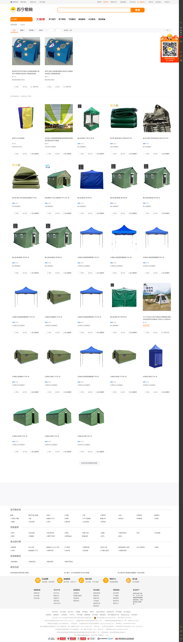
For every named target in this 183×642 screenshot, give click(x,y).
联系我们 (48, 615)
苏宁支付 (56, 593)
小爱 (29, 518)
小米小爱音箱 (140, 547)
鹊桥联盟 (87, 615)
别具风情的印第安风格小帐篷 (19, 573)
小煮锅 (102, 533)
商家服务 (116, 590)
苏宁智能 (118, 612)
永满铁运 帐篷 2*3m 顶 (52, 436)
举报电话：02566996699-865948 (125, 623)
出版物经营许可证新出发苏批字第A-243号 (89, 620)
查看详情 (34, 87)
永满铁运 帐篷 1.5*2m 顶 (52, 376)
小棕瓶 (66, 518)
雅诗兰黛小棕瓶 (33, 515)
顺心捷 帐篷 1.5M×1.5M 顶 (85, 138)
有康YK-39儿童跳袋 (18, 138)
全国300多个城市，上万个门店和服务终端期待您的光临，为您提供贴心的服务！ (138, 599)
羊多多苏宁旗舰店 (50, 147)
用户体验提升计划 (113, 615)
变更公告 (97, 626)
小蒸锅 (12, 522)
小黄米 (12, 536)
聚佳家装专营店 (50, 80)
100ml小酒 (103, 547)
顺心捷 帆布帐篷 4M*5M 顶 (53, 257)
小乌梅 (66, 515)
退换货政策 (96, 593)
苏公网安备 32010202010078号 (104, 618)
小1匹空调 (85, 522)
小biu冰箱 (31, 533)
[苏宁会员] (133, 2)
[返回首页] (14, 2)
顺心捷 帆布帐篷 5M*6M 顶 (118, 198)
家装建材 (81, 19)
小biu (119, 515)
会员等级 (36, 595)
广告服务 (116, 595)
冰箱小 (48, 515)
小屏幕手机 (49, 550)
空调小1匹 (85, 533)
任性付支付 (57, 603)
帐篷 (11, 515)
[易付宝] (151, 2)
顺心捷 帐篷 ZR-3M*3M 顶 (118, 317)
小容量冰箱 (85, 547)
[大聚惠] (40, 19)
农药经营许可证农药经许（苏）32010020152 (129, 626)
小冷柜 (12, 550)
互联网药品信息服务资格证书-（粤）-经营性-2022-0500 (122, 620)
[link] (14, 30)
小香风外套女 (122, 533)
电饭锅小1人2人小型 (52, 547)
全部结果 (13, 25)
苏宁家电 (62, 19)
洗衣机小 (121, 518)
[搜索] (96, 10)
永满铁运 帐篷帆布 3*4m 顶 (20, 376)
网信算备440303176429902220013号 (117, 629)
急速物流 (67, 579)
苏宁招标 (95, 615)
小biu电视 (157, 533)
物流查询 (76, 601)
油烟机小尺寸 (50, 518)
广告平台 (72, 615)
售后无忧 (88, 579)
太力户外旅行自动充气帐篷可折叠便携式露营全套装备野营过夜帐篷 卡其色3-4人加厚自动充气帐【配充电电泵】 (157, 319)
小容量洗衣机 (122, 550)
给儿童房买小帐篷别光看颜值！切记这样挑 (131, 573)
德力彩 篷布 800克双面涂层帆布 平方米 (24, 198)
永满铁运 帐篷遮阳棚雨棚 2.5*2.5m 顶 (89, 317)
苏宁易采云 (127, 612)
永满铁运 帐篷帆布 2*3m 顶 (53, 317)
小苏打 (12, 533)
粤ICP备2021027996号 (124, 618)
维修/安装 (96, 598)
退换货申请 (96, 603)
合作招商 (116, 593)
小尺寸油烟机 (86, 518)
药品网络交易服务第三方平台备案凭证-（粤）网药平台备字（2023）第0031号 (79, 629)
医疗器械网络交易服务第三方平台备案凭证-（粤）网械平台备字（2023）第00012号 (66, 626)
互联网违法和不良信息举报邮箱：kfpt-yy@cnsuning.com (96, 623)
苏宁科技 (55, 612)
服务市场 (116, 601)
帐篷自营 (85, 536)
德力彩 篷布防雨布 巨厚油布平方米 (121, 138)
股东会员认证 (125, 615)
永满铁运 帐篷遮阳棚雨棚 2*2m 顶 (88, 257)
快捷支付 (56, 598)
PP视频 (78, 612)
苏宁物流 (85, 612)
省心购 (134, 579)
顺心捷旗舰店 (81, 147)
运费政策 (76, 593)
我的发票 (96, 606)
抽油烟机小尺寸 (33, 550)
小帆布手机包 (68, 561)
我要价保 (96, 595)
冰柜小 (120, 536)
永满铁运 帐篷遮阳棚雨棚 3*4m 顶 (120, 257)
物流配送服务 (77, 595)
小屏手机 (103, 522)
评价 (14, 77)
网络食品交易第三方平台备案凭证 (58, 623)
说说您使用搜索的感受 (89, 463)
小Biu (138, 533)
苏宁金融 (63, 612)
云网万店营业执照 (107, 626)
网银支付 (56, 595)
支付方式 (57, 590)
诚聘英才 (56, 615)
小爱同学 (103, 515)
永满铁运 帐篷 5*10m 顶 (19, 436)
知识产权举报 (100, 612)
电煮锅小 (157, 515)
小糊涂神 (13, 547)
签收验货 (76, 598)
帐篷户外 (103, 518)
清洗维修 (101, 19)
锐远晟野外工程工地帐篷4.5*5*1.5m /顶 (57, 198)
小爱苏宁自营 (50, 536)
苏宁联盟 (79, 615)
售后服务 (96, 590)
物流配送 (76, 590)
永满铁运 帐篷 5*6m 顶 (84, 436)
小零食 (66, 533)
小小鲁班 (67, 547)
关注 (25, 87)
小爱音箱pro (68, 536)
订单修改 (96, 601)
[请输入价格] (50, 30)
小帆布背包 (31, 561)
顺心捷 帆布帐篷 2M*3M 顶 (151, 198)
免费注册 (36, 593)
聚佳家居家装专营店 (18, 80)
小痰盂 (156, 547)
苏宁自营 (146, 325)
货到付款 (56, 601)
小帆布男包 (49, 561)
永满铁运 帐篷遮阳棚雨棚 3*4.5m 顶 (23, 317)
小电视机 (31, 536)
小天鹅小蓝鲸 (104, 550)
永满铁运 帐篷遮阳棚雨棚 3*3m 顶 (88, 376)
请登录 (99, 2)
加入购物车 (34, 154)
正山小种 (31, 547)
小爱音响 (67, 522)
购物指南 (37, 590)
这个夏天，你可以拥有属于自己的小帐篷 (76, 573)
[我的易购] (124, 2)
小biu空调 (31, 522)
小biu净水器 (50, 533)
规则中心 (116, 603)
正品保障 (45, 579)
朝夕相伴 (134, 615)
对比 (16, 87)
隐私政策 (103, 615)
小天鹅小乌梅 (14, 518)
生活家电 (91, 19)
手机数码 (72, 19)
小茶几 (102, 536)
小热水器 (67, 550)
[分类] (21, 19)
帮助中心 (113, 579)
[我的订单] (114, 2)
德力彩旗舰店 (114, 147)
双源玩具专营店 (17, 147)
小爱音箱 (139, 515)
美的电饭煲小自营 (123, 547)
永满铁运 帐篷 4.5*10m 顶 (118, 376)
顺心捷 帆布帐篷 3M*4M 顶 (20, 257)
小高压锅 (85, 550)
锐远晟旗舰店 (49, 206)
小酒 (83, 515)
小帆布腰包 (13, 561)
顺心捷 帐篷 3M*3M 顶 (84, 198)
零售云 (92, 612)
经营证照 (74, 623)
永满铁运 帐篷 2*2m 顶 (150, 376)
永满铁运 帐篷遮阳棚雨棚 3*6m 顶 (153, 257)
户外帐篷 (139, 518)
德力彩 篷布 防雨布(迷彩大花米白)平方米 (155, 138)
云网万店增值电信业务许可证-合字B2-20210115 (59, 620)
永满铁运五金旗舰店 (83, 266)
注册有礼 (106, 2)
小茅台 (48, 522)
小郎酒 (156, 518)
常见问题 (36, 598)
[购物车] (142, 2)
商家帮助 (116, 598)
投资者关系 (110, 612)
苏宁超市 (52, 19)
